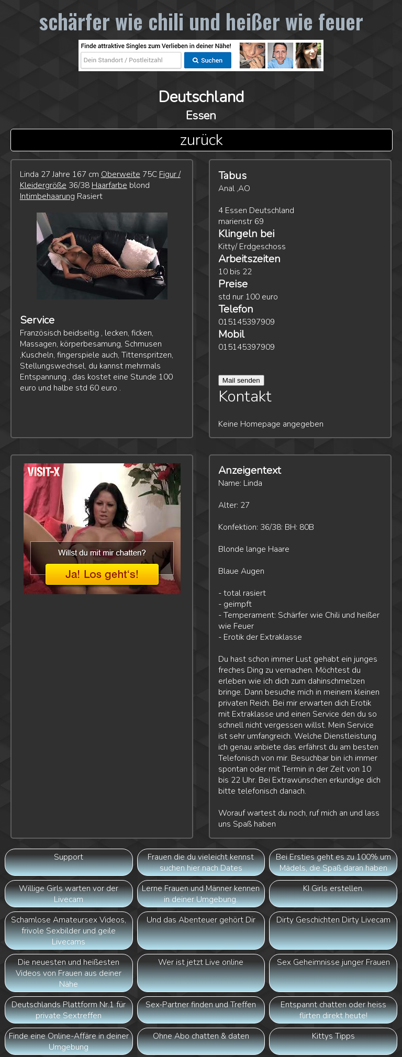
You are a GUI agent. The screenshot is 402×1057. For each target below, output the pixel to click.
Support (68, 856)
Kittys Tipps (333, 1035)
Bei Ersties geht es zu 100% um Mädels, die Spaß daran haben (333, 862)
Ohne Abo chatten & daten (201, 1035)
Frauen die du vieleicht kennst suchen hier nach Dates (201, 862)
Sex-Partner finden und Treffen (201, 1004)
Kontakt (245, 396)
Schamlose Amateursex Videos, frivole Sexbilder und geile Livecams (68, 930)
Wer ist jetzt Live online (200, 961)
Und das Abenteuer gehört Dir (201, 919)
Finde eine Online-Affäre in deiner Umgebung (69, 1041)
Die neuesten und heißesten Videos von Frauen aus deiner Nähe (68, 972)
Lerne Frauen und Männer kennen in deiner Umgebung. (201, 894)
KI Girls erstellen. (333, 888)
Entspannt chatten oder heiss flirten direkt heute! (333, 1010)
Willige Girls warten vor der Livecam (68, 894)
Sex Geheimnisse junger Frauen (333, 961)
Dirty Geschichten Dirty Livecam (333, 919)
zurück (201, 140)
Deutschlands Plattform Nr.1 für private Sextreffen (69, 1010)
